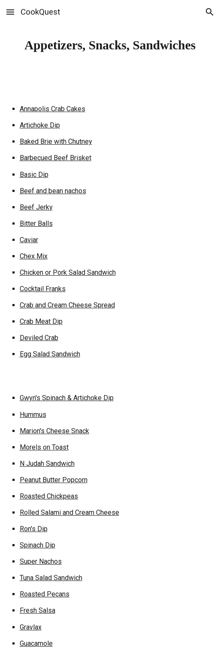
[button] (10, 12)
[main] (110, 45)
